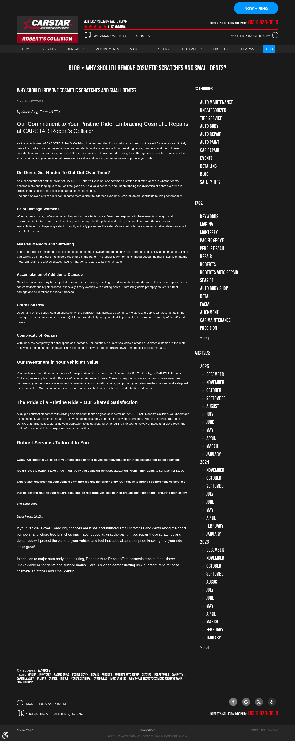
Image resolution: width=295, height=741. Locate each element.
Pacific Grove (61, 674)
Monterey (45, 674)
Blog (269, 49)
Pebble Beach (80, 674)
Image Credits (147, 729)
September (216, 398)
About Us (137, 49)
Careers (162, 49)
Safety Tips (210, 182)
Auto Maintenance (216, 102)
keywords (209, 217)
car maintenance (215, 320)
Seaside (146, 674)
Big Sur (64, 678)
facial (205, 304)
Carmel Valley (25, 678)
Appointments (107, 49)
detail (205, 296)
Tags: (199, 203)
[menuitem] (26, 49)
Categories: (204, 89)
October (213, 390)
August (212, 406)
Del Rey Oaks (161, 674)
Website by (264, 729)
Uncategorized (213, 110)
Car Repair (209, 150)
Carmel (53, 678)
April (211, 438)
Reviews (247, 49)
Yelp (272, 702)
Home (26, 49)
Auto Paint (209, 142)
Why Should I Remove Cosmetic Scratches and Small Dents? (156, 68)
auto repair (210, 134)
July (210, 414)
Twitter (259, 702)
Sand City (177, 674)
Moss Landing (118, 678)
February (214, 526)
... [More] (202, 338)
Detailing (208, 166)
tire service (211, 118)
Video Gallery (190, 49)
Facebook (233, 702)
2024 (204, 462)
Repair (95, 674)
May (209, 430)
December (215, 374)
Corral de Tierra (81, 678)
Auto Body (44, 670)
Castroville (100, 678)
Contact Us (76, 49)
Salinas (41, 678)
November (215, 382)
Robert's (107, 674)
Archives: (202, 353)
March (212, 446)
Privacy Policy (25, 729)
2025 (204, 366)
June (210, 422)
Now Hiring (256, 8)
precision (208, 328)
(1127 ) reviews (117, 27)
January (213, 454)
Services (49, 49)
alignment (209, 312)
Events (206, 158)
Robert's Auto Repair (127, 674)
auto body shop (214, 288)
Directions (221, 49)
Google (246, 702)
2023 (204, 542)
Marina (32, 674)
